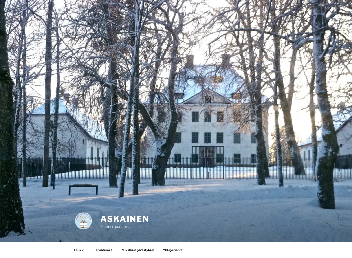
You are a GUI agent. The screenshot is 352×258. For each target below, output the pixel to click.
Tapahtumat (103, 250)
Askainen (124, 219)
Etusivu (79, 250)
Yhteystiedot (173, 250)
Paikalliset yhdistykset (137, 250)
